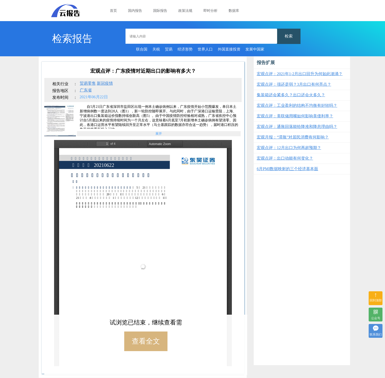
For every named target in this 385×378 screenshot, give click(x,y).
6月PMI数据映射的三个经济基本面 (287, 169)
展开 (158, 133)
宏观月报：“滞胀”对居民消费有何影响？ (293, 137)
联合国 (141, 49)
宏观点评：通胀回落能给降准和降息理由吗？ (297, 126)
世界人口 (205, 49)
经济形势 (185, 49)
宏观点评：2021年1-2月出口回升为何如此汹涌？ (300, 74)
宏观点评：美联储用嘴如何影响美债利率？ (295, 116)
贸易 (169, 49)
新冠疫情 (105, 83)
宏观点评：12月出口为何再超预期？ (289, 148)
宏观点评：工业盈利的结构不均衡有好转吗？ (297, 105)
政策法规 (185, 11)
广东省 (86, 90)
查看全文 (146, 341)
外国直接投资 (229, 49)
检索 (289, 36)
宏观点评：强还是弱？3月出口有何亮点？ (294, 84)
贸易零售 (88, 83)
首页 (113, 11)
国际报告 (160, 11)
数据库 (234, 11)
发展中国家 (254, 49)
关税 (156, 49)
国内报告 (135, 11)
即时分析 (210, 11)
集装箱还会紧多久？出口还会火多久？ (291, 95)
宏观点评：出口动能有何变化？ (285, 158)
